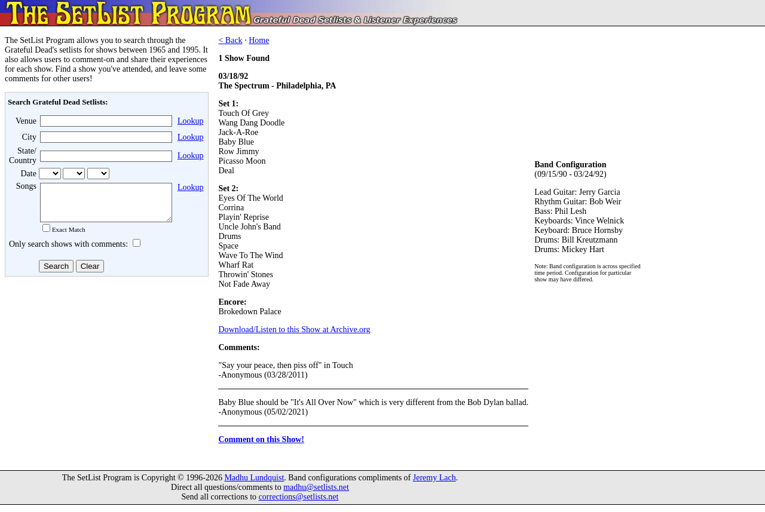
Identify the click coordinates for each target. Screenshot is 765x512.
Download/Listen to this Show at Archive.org (294, 329)
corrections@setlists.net (299, 503)
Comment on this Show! (261, 439)
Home (259, 40)
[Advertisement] (105, 375)
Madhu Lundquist (254, 484)
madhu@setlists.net (316, 494)
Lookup (191, 120)
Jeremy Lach (434, 484)
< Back (230, 40)
